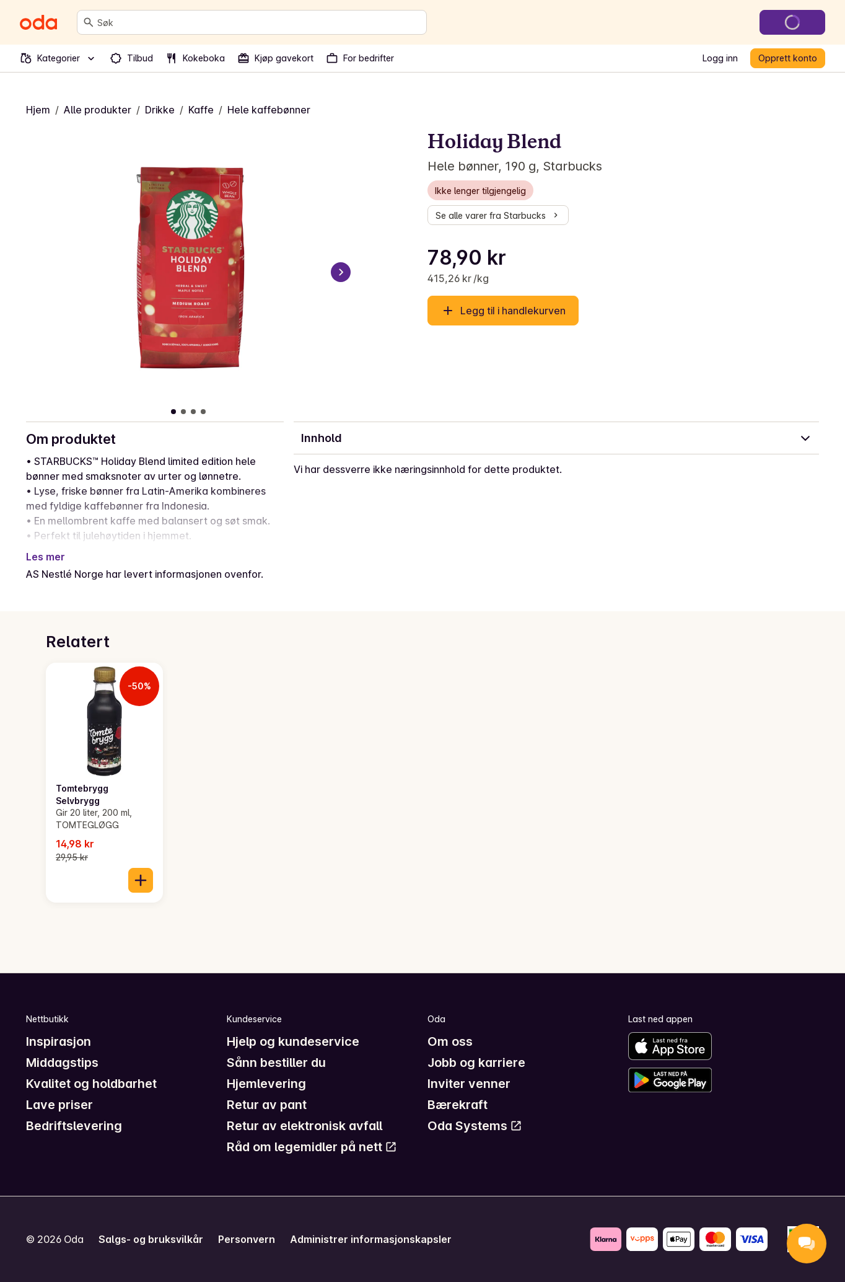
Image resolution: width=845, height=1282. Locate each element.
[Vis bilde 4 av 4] (203, 411)
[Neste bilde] (341, 272)
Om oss (450, 1041)
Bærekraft (457, 1104)
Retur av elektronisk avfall (304, 1125)
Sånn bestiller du (276, 1062)
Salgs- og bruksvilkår (151, 1239)
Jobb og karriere (476, 1062)
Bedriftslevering (74, 1125)
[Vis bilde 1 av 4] (173, 411)
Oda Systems (474, 1125)
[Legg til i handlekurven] (140, 880)
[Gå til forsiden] (38, 22)
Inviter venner (468, 1083)
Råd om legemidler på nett (312, 1146)
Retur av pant (267, 1104)
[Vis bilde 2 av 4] (183, 411)
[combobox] (259, 22)
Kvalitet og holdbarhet (91, 1083)
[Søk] (88, 22)
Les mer (45, 557)
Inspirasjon (58, 1041)
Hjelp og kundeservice (293, 1041)
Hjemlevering (266, 1083)
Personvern (246, 1239)
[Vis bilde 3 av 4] (193, 411)
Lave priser (59, 1104)
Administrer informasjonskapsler (371, 1239)
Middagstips (62, 1062)
